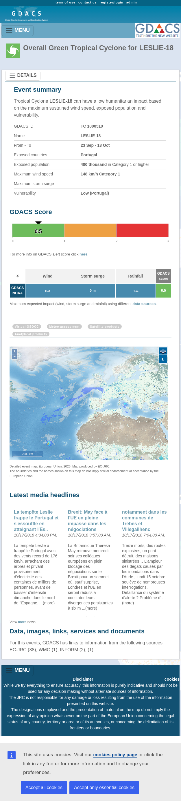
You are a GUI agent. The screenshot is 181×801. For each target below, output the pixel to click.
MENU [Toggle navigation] (17, 31)
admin (131, 2)
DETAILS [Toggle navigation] (23, 75)
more (22, 622)
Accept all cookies (43, 787)
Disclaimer (83, 679)
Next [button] (176, 557)
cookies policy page (115, 754)
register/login (111, 2)
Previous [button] (5, 557)
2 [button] (95, 616)
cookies (172, 679)
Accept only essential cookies (104, 787)
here (83, 254)
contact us (87, 2)
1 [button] (86, 616)
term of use (65, 2)
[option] (37, 554)
